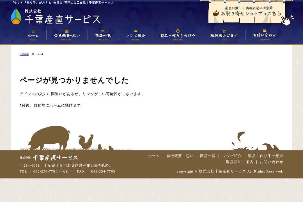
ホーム (154, 156)
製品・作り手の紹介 (265, 156)
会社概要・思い (180, 156)
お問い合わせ (271, 162)
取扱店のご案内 (240, 162)
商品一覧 (208, 156)
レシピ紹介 (232, 156)
